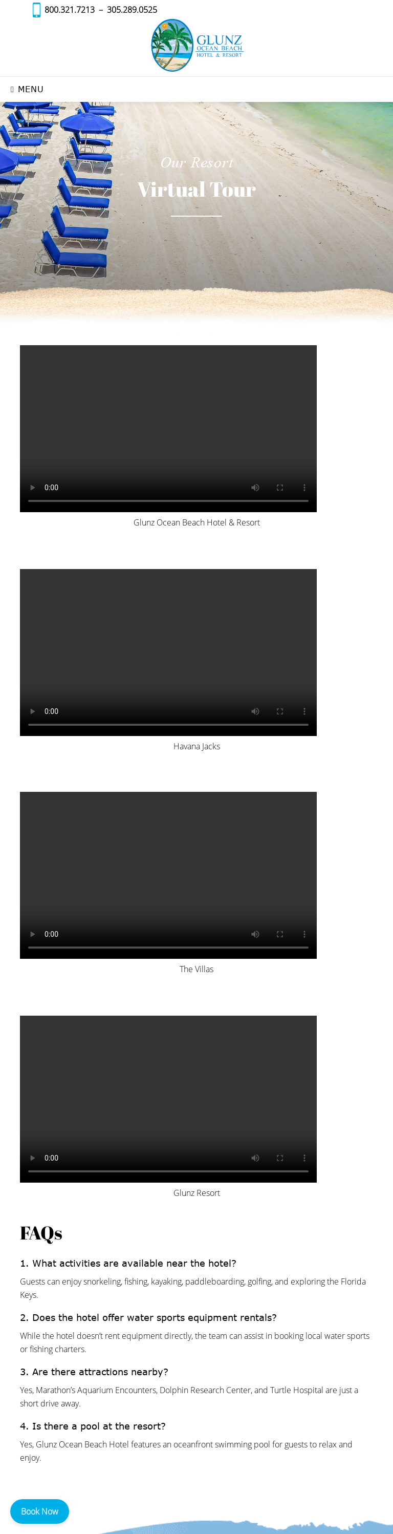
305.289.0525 (132, 9)
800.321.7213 (70, 9)
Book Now (39, 1511)
